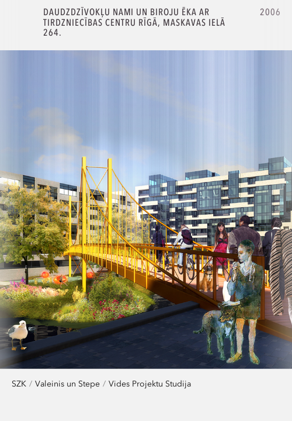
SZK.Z (21, 21)
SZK (19, 383)
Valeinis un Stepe (67, 383)
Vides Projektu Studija (150, 383)
